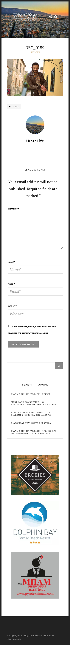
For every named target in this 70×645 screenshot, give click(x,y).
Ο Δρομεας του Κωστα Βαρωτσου (31, 423)
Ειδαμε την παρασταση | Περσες (31, 394)
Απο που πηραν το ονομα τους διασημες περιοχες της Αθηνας (31, 413)
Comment (13, 209)
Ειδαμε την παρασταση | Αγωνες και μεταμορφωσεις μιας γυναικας (33, 432)
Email (11, 284)
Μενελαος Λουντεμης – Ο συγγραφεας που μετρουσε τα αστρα (33, 403)
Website (12, 306)
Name (11, 262)
